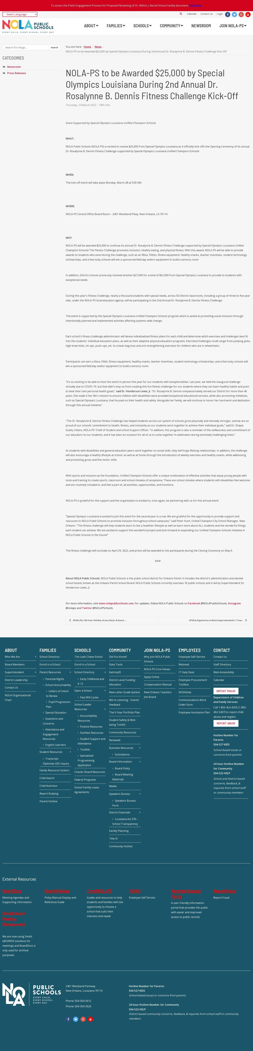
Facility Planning (119, 831)
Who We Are (12, 657)
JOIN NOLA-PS (157, 650)
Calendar (192, 13)
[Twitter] (234, 14)
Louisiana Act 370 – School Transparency (125, 821)
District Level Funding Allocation (122, 682)
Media (112, 786)
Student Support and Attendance (91, 741)
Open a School (83, 690)
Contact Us (207, 13)
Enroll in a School (50, 664)
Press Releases (16, 73)
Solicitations (122, 754)
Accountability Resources (87, 718)
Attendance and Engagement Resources (53, 734)
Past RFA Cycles (89, 697)
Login (220, 13)
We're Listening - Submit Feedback (124, 702)
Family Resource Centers (54, 770)
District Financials (119, 812)
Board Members (15, 664)
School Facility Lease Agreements (86, 790)
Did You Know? (118, 657)
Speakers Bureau (119, 794)
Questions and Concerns (53, 721)
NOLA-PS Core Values (157, 669)
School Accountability (58, 685)
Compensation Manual (158, 684)
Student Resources (51, 752)
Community (120, 650)
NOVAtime (185, 692)
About (11, 650)
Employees (190, 650)
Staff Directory (222, 664)
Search (181, 13)
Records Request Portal (186, 893)
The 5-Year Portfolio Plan (124, 712)
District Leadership (16, 680)
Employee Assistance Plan (194, 712)
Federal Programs (85, 779)
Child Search (47, 778)
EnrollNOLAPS (99, 891)
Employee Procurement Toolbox (193, 682)
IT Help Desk (186, 672)
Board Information (120, 761)
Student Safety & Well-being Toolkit (122, 722)
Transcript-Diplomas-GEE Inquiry (56, 761)
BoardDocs (11, 891)
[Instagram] (241, 14)
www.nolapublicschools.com (116, 603)
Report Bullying (49, 793)
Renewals (115, 740)
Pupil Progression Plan (58, 704)
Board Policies (57, 891)
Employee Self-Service (192, 657)
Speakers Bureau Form (124, 803)
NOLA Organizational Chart (18, 698)
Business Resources (121, 748)
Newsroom (14, 67)
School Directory (50, 657)
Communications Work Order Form (192, 702)
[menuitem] (91, 25)
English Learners (55, 745)
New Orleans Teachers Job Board (158, 694)
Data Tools (115, 664)
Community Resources (122, 732)
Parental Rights (54, 679)
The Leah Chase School (88, 657)
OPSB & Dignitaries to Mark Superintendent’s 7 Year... (218, 620)
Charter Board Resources (89, 772)
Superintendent (14, 672)
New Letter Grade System (124, 692)
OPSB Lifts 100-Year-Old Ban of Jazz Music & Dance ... (97, 620)
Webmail (184, 664)
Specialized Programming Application (86, 760)
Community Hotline (120, 846)
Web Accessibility (223, 672)
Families (48, 650)
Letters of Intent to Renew (57, 693)
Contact (221, 650)
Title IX (113, 838)
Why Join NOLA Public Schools (157, 659)
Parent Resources (50, 672)
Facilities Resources (91, 732)
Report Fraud (224, 891)
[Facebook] (227, 14)
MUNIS (135, 891)
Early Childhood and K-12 (91, 681)
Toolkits (85, 749)
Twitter (87, 608)
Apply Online (151, 677)
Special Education (55, 712)
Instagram (234, 603)
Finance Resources (91, 726)
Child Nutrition (48, 786)
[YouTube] (248, 14)
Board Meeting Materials (122, 777)
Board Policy (122, 768)
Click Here (195, 5)
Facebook (194, 603)
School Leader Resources (82, 707)
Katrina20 (115, 672)
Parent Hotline (48, 801)
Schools (82, 650)
